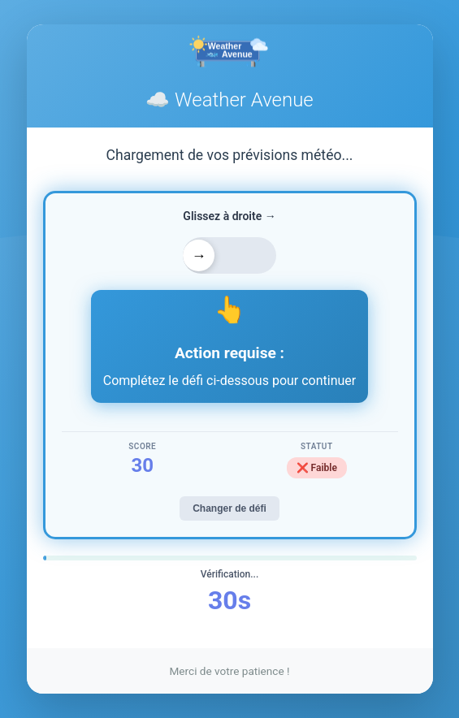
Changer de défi (229, 508)
